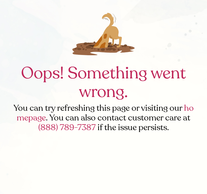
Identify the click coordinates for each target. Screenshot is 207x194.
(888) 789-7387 (67, 127)
